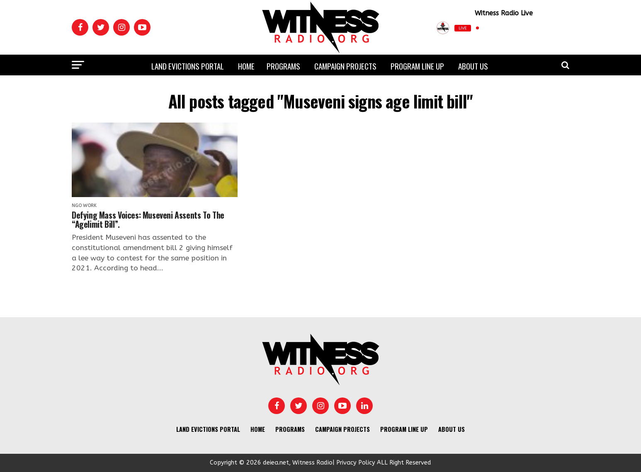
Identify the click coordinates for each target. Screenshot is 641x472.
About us (473, 66)
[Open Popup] (566, 28)
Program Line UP (417, 66)
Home (246, 66)
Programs (283, 66)
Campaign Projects (345, 66)
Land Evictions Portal (187, 66)
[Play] (528, 28)
